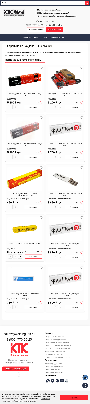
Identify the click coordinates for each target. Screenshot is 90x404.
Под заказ (11, 249)
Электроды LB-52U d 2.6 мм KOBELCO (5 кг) (25, 95)
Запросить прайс (36, 30)
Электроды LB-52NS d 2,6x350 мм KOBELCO (25, 295)
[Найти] (87, 3)
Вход (39, 21)
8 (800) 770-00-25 (33, 25)
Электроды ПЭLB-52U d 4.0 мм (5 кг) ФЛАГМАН (65, 245)
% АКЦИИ (27, 37)
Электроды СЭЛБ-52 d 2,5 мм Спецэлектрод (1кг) (25, 195)
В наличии (11, 99)
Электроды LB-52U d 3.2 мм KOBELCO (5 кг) (65, 95)
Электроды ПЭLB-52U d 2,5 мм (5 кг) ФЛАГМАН (65, 295)
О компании (54, 37)
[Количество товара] (15, 107)
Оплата (44, 37)
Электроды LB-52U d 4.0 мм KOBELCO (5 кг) (25, 145)
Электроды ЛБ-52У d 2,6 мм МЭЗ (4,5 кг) (24, 244)
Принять (74, 398)
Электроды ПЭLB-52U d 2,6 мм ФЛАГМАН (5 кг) (65, 145)
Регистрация (49, 21)
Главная (36, 37)
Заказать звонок (54, 30)
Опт (39, 102)
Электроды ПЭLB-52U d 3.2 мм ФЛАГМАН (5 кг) (65, 195)
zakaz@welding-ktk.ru (53, 25)
